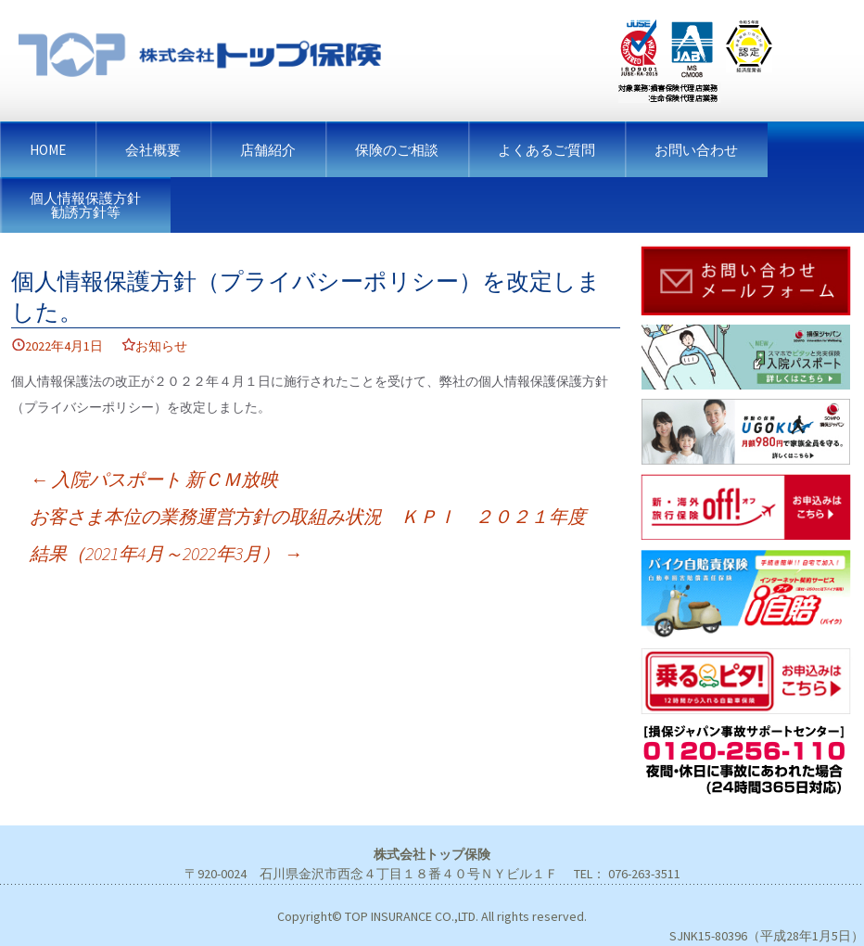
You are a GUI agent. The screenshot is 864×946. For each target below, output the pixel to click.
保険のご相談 (396, 150)
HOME (48, 150)
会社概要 (153, 150)
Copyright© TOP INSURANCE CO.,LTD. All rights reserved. (432, 916)
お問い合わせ (696, 150)
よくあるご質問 (546, 150)
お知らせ (161, 346)
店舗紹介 (268, 150)
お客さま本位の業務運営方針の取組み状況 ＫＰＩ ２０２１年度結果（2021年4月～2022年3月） (308, 535)
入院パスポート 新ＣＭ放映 (154, 479)
